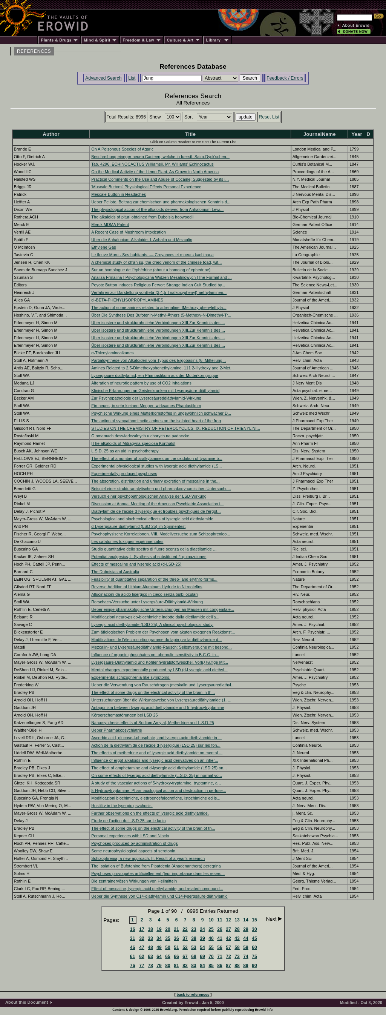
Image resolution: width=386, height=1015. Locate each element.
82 (185, 965)
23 (193, 929)
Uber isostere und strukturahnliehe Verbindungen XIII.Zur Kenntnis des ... (158, 322)
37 (185, 938)
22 (185, 929)
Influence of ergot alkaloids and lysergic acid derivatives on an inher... (154, 760)
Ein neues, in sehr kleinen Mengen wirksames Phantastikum (146, 405)
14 (245, 920)
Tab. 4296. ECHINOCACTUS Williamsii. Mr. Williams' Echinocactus (152, 164)
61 (132, 956)
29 (245, 929)
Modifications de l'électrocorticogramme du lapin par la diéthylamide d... (156, 639)
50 (167, 947)
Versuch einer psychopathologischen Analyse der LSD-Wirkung (149, 496)
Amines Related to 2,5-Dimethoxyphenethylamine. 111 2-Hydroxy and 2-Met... (162, 368)
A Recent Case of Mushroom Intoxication (128, 232)
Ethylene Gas (103, 247)
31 (132, 938)
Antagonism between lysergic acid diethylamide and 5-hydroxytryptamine (157, 707)
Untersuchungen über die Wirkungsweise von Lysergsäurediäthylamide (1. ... (161, 700)
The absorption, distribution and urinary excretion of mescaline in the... (155, 481)
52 (185, 947)
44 (245, 938)
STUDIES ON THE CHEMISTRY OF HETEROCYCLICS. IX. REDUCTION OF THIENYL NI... (175, 428)
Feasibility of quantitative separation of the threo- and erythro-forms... (154, 579)
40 (211, 938)
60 (254, 947)
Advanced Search (103, 78)
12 (228, 920)
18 (150, 929)
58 (237, 947)
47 (141, 947)
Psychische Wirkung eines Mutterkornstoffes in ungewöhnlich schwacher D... (161, 413)
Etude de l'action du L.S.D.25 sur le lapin (128, 820)
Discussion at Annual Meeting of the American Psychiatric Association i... (157, 503)
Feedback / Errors (285, 78)
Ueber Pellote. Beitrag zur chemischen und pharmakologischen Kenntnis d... (160, 202)
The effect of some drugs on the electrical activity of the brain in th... (153, 692)
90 (254, 965)
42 (228, 938)
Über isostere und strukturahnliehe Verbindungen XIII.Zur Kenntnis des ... (158, 345)
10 (211, 920)
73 (237, 956)
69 (202, 956)
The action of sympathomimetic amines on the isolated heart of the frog (156, 420)
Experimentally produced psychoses (124, 473)
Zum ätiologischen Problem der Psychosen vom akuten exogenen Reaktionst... (163, 632)
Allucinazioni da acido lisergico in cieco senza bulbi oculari (144, 594)
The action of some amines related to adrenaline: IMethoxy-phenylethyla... (158, 307)
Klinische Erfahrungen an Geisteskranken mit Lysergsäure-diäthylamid (155, 390)
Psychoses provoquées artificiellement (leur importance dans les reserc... (158, 873)
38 (193, 938)
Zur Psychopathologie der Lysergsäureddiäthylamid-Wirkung (146, 398)
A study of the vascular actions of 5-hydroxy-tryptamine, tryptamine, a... (156, 783)
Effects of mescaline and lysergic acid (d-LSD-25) (136, 564)
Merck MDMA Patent (110, 224)
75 (254, 956)
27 (228, 929)
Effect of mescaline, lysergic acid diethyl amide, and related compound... (157, 888)
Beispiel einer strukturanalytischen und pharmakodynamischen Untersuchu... (161, 488)
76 (132, 965)
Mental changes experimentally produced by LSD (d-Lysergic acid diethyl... (159, 669)
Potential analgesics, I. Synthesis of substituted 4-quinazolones (148, 556)
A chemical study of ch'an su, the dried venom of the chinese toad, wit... (156, 262)
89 (245, 965)
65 (167, 956)
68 (193, 956)
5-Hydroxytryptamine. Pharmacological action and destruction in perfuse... (158, 790)
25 (211, 929)
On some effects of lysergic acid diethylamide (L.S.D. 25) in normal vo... (156, 775)
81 (176, 965)
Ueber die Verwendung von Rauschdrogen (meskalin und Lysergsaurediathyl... (162, 685)
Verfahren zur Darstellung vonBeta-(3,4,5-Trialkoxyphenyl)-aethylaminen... (159, 292)
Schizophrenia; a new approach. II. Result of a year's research (148, 858)
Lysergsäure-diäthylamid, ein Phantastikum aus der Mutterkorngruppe (154, 375)
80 (167, 965)
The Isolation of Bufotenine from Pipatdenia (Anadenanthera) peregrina (156, 866)
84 (202, 965)
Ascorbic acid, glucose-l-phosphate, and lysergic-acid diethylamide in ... (156, 737)
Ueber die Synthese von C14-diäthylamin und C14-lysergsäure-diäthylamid (159, 896)
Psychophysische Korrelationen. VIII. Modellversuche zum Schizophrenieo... (160, 534)
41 (219, 938)
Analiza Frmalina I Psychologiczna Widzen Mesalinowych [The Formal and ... (161, 277)
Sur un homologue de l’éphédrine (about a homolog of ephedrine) (150, 270)
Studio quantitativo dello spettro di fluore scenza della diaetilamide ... (153, 549)
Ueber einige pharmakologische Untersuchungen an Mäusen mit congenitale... (162, 609)
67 (185, 956)
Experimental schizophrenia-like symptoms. (130, 677)
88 (237, 965)
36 (176, 938)
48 (150, 947)
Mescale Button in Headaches (118, 194)
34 (159, 938)
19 (159, 929)
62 (141, 956)
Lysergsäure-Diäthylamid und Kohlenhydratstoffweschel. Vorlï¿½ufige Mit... (159, 662)
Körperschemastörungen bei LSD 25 (124, 715)
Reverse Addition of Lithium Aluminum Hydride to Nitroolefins (146, 586)
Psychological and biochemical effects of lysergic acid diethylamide (152, 519)
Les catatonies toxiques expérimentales (127, 541)
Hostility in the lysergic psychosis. (121, 805)
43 (237, 938)
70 (211, 956)
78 (150, 965)
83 (193, 965)
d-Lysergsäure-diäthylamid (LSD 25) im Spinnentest (138, 526)
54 (202, 947)
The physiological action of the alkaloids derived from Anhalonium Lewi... (157, 209)
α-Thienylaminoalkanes (112, 353)
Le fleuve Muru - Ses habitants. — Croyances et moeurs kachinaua (152, 254)
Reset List (269, 117)
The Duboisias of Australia (115, 571)
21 (176, 929)
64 (159, 956)
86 (219, 965)
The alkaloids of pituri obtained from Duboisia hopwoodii (142, 217)
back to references (193, 994)
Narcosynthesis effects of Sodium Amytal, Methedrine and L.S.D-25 (152, 722)
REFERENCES (34, 51)
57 (228, 947)
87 (228, 965)
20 (167, 929)
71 (219, 956)
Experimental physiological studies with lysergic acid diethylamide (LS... (156, 466)
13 (237, 920)
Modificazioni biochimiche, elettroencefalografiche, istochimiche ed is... (155, 798)
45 (254, 938)
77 (141, 965)
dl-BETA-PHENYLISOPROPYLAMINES (127, 300)
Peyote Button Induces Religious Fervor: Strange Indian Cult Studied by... (158, 285)
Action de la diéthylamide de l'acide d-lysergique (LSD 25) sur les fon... (156, 745)
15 (254, 920)
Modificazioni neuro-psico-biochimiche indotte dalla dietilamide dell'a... (155, 617)
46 (132, 947)
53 (193, 947)
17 (141, 929)
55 (211, 947)
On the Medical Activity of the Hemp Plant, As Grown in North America (155, 171)
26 (219, 929)
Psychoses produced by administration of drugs (134, 843)
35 (167, 938)
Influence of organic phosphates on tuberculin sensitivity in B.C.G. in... (155, 654)
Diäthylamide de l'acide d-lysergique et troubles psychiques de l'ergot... (156, 511)
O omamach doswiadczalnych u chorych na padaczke (140, 436)
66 (176, 956)
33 (150, 938)
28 (237, 929)
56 (219, 947)
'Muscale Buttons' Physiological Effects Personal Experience (146, 187)
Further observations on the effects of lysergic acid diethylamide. (150, 813)
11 (219, 920)
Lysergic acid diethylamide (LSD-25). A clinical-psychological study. (152, 624)
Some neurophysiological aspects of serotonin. (133, 851)
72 (228, 956)
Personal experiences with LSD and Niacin (130, 836)
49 (159, 947)
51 (176, 947)
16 (132, 929)
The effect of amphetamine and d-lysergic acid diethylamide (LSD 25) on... (159, 768)
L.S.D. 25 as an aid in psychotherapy (124, 451)
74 (245, 956)
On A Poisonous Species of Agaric (122, 149)
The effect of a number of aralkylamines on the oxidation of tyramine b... (156, 458)
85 (211, 965)
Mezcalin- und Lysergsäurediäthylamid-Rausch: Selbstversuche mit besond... (161, 647)
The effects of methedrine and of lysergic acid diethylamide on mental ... (156, 752)
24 (202, 929)
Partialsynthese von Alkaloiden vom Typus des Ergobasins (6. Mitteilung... (158, 360)
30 (254, 929)
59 (245, 947)
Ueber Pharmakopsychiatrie (116, 730)
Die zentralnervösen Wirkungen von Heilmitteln (134, 881)
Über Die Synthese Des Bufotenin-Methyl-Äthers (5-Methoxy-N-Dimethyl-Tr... (161, 315)
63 (150, 956)
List (131, 78)
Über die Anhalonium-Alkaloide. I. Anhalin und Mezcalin (141, 239)
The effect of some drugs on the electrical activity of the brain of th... (153, 828)
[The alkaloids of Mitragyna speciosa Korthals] (133, 443)
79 (159, 965)
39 (202, 938)
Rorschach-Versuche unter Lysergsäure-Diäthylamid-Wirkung (147, 602)
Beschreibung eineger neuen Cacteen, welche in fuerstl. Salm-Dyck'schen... (160, 156)
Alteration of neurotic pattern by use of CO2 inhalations (141, 383)
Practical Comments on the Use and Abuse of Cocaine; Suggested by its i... (160, 179)
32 (141, 938)
